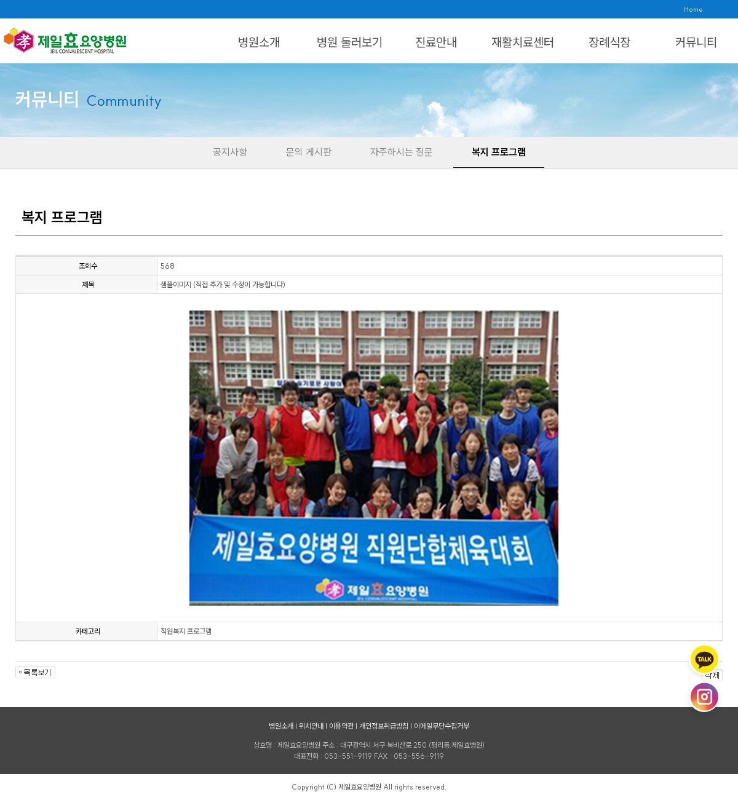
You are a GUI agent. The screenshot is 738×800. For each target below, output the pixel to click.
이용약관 (341, 726)
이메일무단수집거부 (441, 726)
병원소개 (259, 42)
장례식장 (609, 42)
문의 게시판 (308, 152)
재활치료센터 (522, 42)
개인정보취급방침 (383, 726)
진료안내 (436, 42)
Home (693, 9)
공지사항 (230, 152)
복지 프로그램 (499, 152)
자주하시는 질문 (401, 152)
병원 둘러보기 (350, 42)
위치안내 (311, 726)
